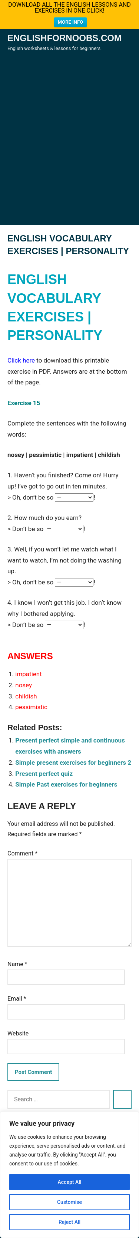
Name (17, 962)
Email (16, 997)
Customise (69, 1202)
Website (18, 1031)
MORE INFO (70, 22)
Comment (22, 851)
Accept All (70, 1182)
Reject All (69, 1222)
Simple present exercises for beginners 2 (73, 761)
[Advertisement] (69, 147)
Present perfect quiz (44, 771)
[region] (69, 1174)
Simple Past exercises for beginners (66, 783)
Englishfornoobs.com (64, 36)
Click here (21, 358)
